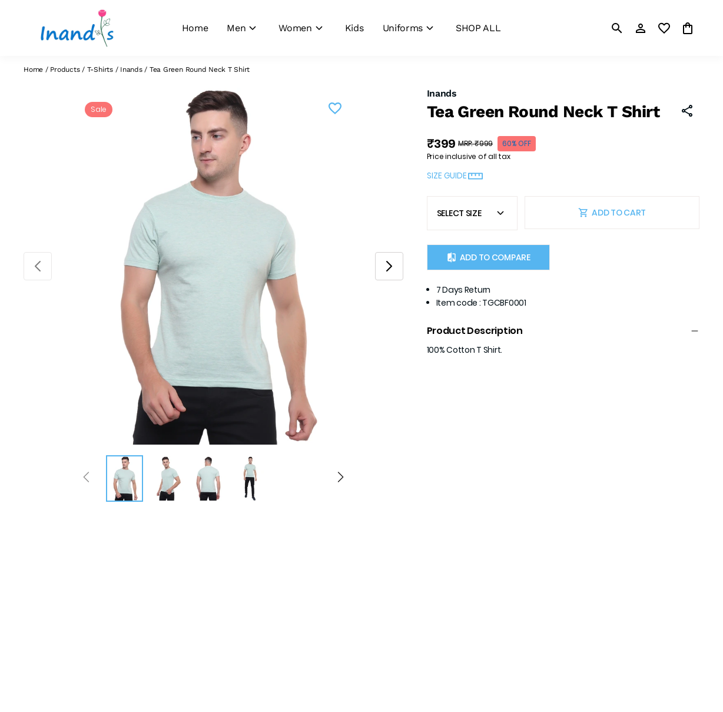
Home (33, 69)
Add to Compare (488, 257)
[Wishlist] (335, 110)
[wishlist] (664, 28)
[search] (617, 28)
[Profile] (641, 28)
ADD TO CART (612, 212)
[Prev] (86, 479)
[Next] (340, 479)
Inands (131, 69)
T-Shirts (100, 69)
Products (64, 69)
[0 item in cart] (688, 28)
